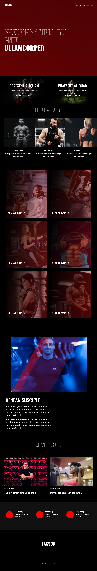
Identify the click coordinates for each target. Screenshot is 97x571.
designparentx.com (52, 563)
